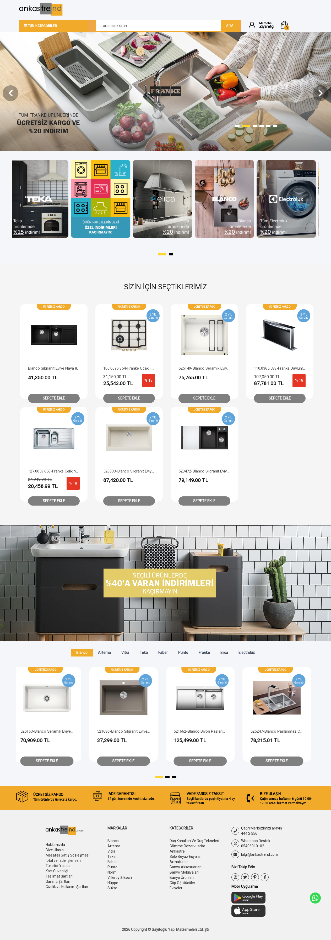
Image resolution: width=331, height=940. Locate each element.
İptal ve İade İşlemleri (63, 860)
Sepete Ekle (54, 398)
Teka (144, 652)
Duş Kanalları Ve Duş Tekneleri (194, 841)
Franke (204, 652)
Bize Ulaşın (55, 850)
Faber (163, 652)
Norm (112, 872)
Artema (104, 652)
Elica (224, 652)
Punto (183, 652)
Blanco (82, 652)
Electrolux (246, 652)
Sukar (112, 888)
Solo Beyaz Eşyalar (185, 856)
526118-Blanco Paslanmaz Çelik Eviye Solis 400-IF (44, 731)
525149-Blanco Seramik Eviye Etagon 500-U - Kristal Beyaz (228, 368)
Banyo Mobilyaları (184, 872)
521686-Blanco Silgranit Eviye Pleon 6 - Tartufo (195, 731)
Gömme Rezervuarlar (187, 846)
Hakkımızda (55, 845)
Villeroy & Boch (119, 877)
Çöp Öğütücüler (182, 883)
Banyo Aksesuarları (186, 867)
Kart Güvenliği (57, 871)
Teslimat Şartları (59, 876)
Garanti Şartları (58, 881)
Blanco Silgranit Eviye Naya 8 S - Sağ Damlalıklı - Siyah (74, 368)
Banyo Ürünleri (182, 877)
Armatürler (179, 862)
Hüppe (112, 883)
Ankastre (177, 851)
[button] (296, 25)
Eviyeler (176, 888)
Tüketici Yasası (58, 866)
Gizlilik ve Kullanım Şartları (67, 887)
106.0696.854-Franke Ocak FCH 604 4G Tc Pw (142, 368)
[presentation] (10, 93)
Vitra (125, 652)
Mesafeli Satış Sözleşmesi (67, 855)
